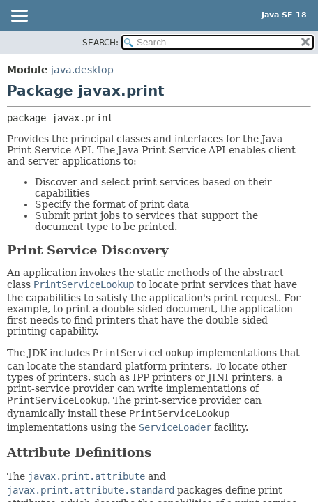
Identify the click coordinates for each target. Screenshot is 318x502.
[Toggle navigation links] (19, 16)
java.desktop (82, 69)
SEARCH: (100, 42)
